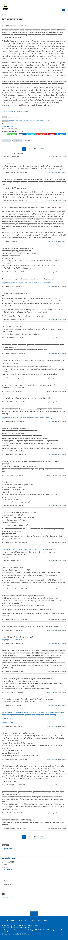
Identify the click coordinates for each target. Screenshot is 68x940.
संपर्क (29, 928)
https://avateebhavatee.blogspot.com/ (15, 111)
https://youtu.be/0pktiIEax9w (12, 639)
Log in (6, 140)
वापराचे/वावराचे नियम (7, 928)
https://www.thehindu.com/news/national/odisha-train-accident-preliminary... (28, 283)
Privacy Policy (15, 934)
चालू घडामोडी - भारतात (8, 126)
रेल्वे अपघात (11, 121)
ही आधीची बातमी (6, 718)
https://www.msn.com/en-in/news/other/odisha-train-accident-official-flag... (27, 418)
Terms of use (6, 934)
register (18, 140)
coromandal (40, 121)
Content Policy (24, 934)
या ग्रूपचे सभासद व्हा (7, 869)
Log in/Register (7, 848)
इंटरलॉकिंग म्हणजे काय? (9, 722)
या (2, 166)
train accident (20, 121)
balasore (48, 121)
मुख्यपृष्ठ (9, 15)
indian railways (30, 121)
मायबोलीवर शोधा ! (7, 897)
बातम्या (39, 920)
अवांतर (15, 117)
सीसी (45, 920)
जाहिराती (33, 920)
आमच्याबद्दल (23, 928)
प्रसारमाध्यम (10, 117)
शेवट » (42, 149)
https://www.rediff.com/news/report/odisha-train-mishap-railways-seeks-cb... (28, 549)
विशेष (26, 920)
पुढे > (35, 149)
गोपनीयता (17, 928)
